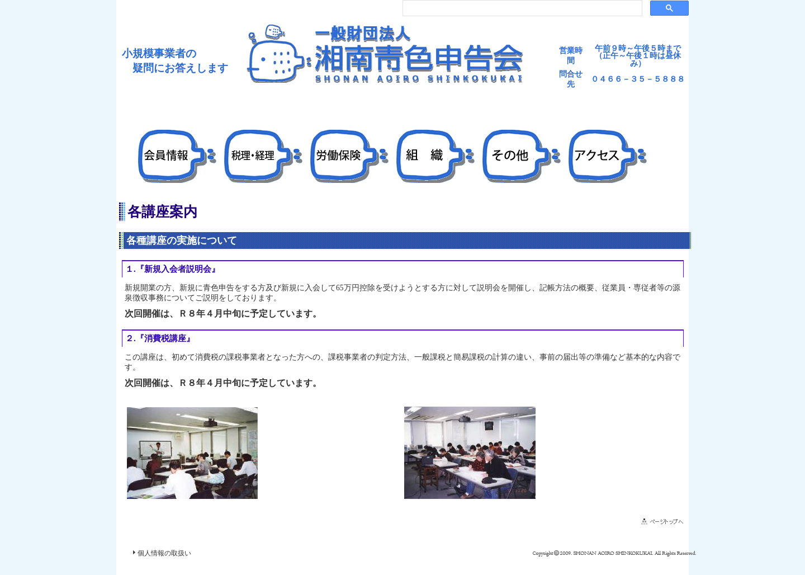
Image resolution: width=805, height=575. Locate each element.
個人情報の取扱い (164, 553)
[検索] (521, 8)
